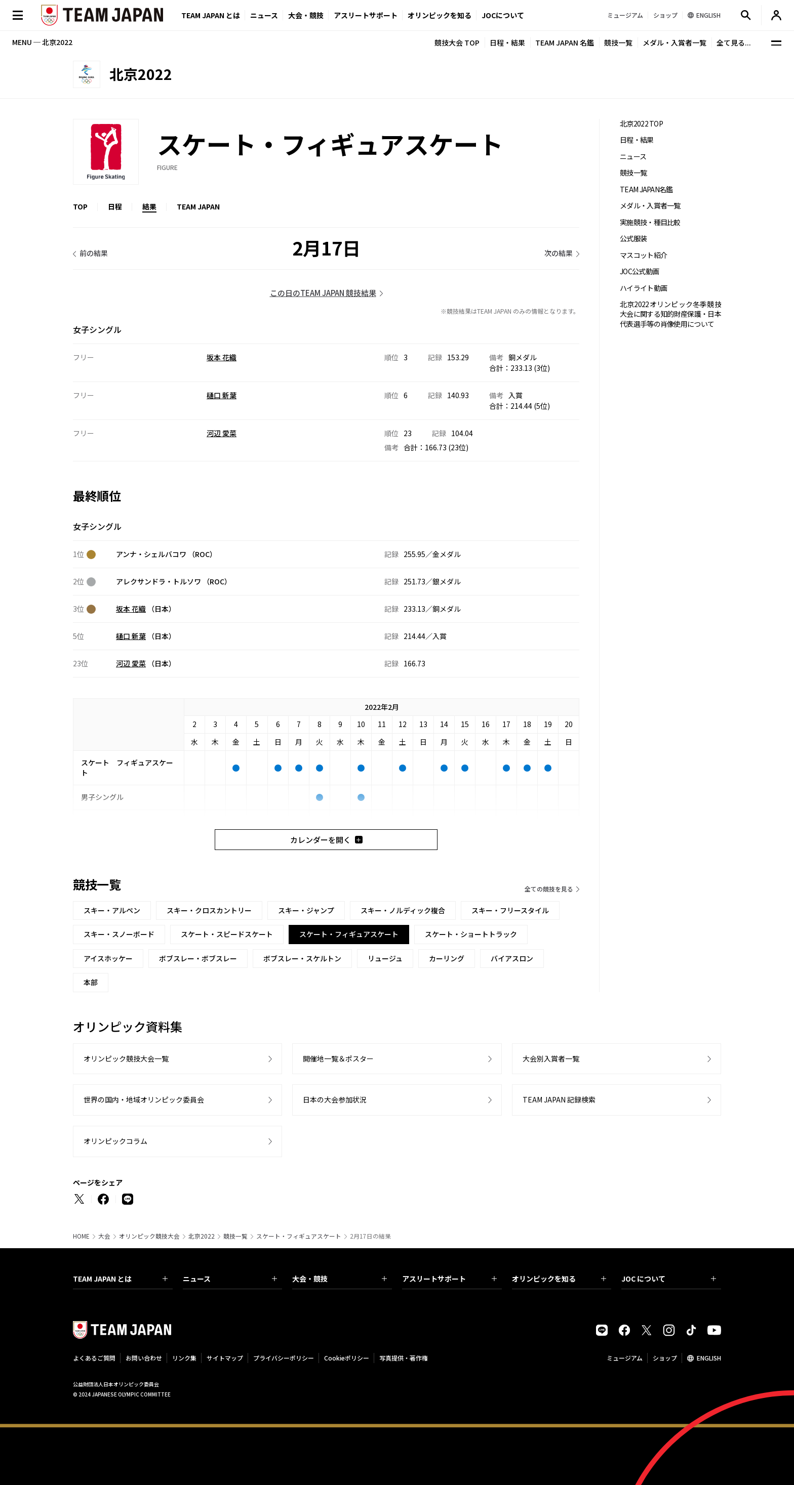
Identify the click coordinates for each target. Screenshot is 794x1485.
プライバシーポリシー (283, 1357)
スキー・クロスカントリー (209, 910)
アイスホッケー (108, 958)
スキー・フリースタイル (510, 910)
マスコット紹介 (643, 255)
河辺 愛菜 (221, 433)
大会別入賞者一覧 (551, 1058)
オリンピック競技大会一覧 (126, 1058)
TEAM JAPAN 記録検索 (559, 1099)
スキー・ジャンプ (306, 910)
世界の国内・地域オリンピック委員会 (144, 1099)
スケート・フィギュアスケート (298, 1236)
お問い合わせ (144, 1357)
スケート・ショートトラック (471, 934)
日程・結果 (507, 42)
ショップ (665, 1357)
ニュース (264, 15)
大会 (104, 1236)
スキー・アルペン (112, 910)
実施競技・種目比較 (650, 222)
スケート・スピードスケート (227, 934)
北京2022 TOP (641, 124)
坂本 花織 (221, 357)
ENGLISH (709, 1357)
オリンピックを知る (439, 15)
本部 (91, 982)
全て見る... (734, 42)
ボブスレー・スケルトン (302, 958)
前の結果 (94, 253)
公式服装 (633, 238)
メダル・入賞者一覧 (674, 42)
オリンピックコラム (115, 1141)
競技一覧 (618, 42)
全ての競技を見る (549, 888)
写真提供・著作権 (403, 1357)
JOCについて (503, 15)
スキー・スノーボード (119, 934)
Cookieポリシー (346, 1357)
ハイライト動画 (643, 288)
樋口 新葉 (221, 395)
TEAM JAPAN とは (120, 1279)
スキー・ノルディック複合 (403, 910)
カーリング (446, 958)
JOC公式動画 (639, 271)
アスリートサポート (366, 15)
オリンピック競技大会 (149, 1236)
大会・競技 (339, 1279)
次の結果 (558, 253)
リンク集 (184, 1357)
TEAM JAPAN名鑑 (646, 189)
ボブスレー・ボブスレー (198, 958)
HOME (81, 1236)
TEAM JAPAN (198, 206)
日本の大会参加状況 (335, 1099)
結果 (149, 206)
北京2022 (201, 1236)
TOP (80, 206)
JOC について (668, 1279)
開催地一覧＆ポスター (338, 1058)
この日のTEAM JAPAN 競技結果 (323, 292)
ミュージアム (625, 1357)
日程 (115, 206)
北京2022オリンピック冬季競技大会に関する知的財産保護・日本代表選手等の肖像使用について (670, 314)
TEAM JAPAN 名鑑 (564, 42)
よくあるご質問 (94, 1357)
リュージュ (385, 958)
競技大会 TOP (457, 42)
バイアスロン (512, 958)
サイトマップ (225, 1357)
